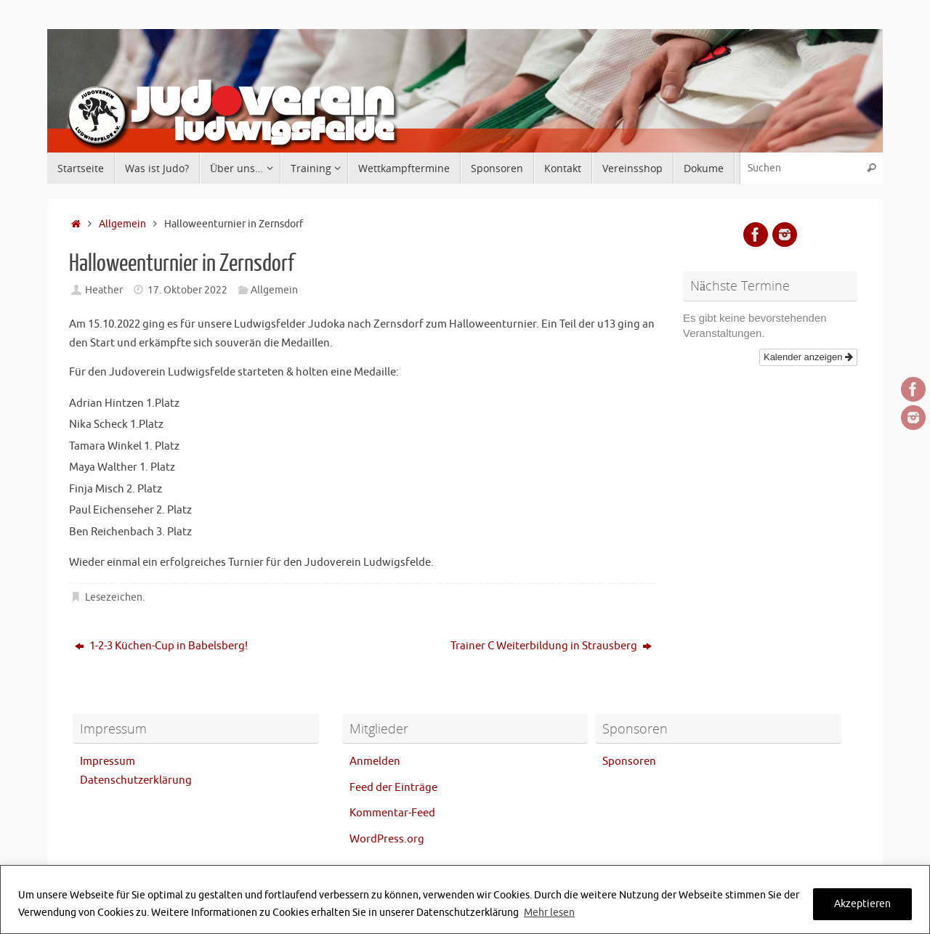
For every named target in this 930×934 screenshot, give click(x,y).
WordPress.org (386, 839)
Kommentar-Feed (392, 813)
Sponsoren (629, 761)
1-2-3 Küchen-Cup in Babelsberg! (161, 646)
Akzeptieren (862, 904)
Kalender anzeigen (808, 357)
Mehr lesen (549, 912)
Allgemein (122, 224)
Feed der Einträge (393, 788)
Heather (104, 290)
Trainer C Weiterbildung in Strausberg (551, 646)
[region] (465, 899)
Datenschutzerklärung (136, 780)
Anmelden (374, 761)
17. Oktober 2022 (187, 290)
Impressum (107, 761)
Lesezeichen (113, 597)
